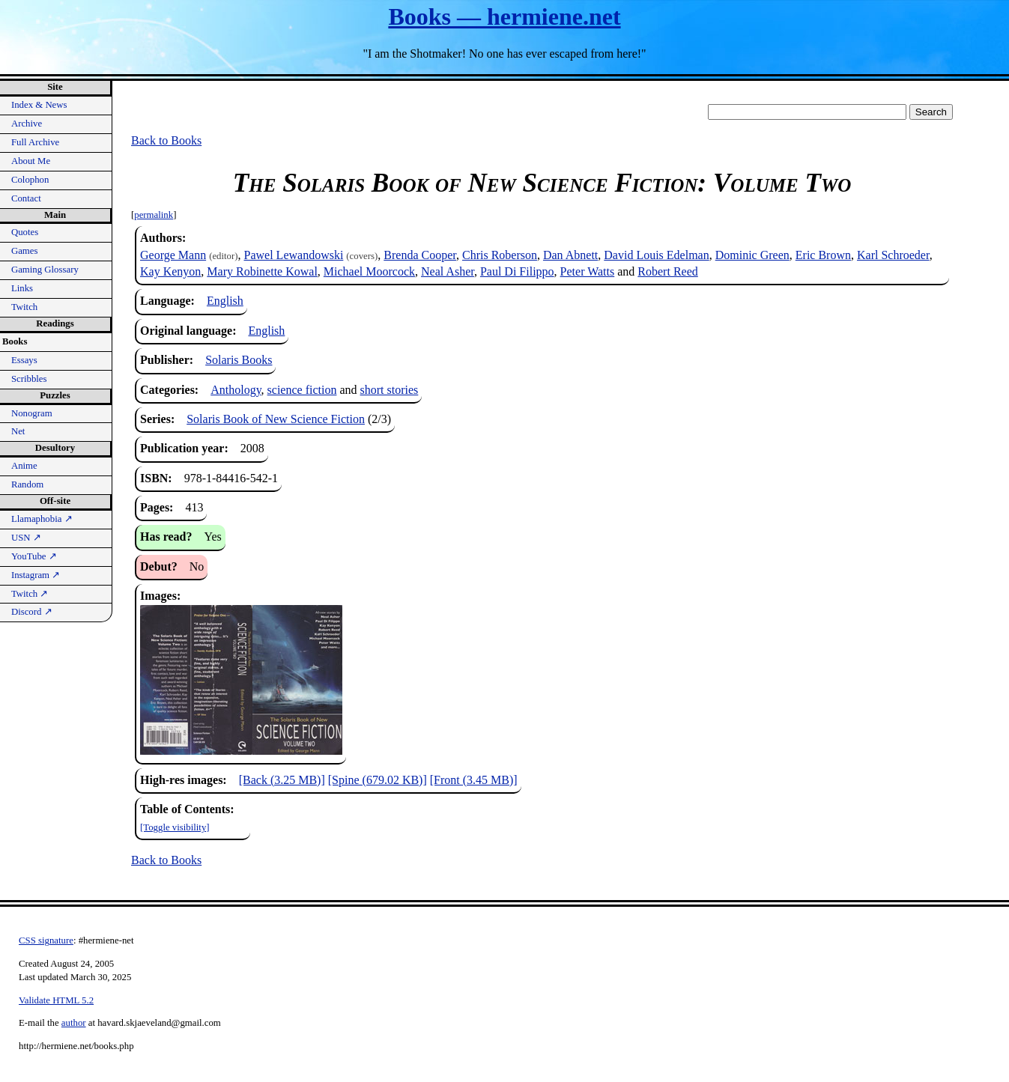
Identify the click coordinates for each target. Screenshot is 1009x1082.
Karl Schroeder (893, 255)
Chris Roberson (499, 255)
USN (26, 537)
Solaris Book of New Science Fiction (276, 419)
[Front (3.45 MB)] (474, 779)
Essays (24, 360)
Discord (31, 612)
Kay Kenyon (170, 271)
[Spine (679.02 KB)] (377, 779)
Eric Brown (823, 255)
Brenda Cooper (420, 255)
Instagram (35, 575)
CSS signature (46, 940)
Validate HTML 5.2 (56, 1000)
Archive (26, 123)
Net (18, 431)
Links (22, 288)
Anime (24, 466)
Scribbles (29, 379)
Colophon (30, 179)
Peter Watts (587, 271)
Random (27, 484)
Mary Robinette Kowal (262, 271)
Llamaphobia (42, 519)
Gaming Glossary (45, 269)
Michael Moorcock (369, 271)
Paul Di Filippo (517, 271)
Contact (26, 198)
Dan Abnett (570, 255)
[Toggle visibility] (175, 827)
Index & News (39, 105)
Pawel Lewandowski (294, 255)
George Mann (173, 255)
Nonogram (31, 413)
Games (24, 251)
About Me (30, 161)
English (225, 300)
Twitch (24, 307)
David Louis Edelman (656, 255)
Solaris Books (238, 359)
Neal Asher (447, 271)
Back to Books (166, 140)
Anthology (235, 389)
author (73, 1023)
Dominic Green (752, 255)
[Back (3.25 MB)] (282, 779)
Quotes (24, 232)
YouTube (34, 556)
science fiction (302, 389)
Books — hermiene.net (504, 16)
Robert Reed (667, 271)
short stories (389, 389)
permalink (153, 215)
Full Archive (35, 142)
